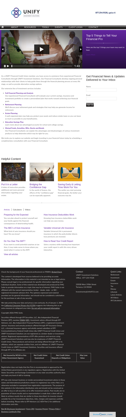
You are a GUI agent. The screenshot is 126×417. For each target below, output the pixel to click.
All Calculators (116, 300)
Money (113, 289)
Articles (7, 209)
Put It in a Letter (9, 184)
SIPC (28, 320)
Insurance (114, 283)
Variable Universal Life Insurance (59, 228)
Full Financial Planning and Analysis (19, 93)
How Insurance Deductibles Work (59, 215)
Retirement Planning (13, 104)
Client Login (75, 27)
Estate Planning (11, 113)
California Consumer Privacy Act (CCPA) (20, 305)
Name (88, 86)
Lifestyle (114, 292)
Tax (112, 286)
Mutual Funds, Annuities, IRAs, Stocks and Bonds (24, 128)
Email (88, 95)
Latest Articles (116, 295)
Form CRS (30, 409)
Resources (30, 27)
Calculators (17, 209)
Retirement (115, 275)
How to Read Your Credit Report (58, 241)
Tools (45, 27)
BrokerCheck (57, 272)
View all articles (11, 254)
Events (59, 27)
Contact (93, 27)
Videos (27, 209)
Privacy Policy (54, 409)
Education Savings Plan (14, 122)
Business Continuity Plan (11, 411)
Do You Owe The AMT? (14, 241)
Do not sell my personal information (45, 308)
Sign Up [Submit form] (90, 105)
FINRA (22, 320)
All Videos (114, 297)
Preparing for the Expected (16, 215)
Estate (113, 280)
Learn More (90, 55)
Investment (115, 278)
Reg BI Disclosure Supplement (13, 409)
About (14, 27)
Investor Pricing (41, 409)
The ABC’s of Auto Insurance (17, 228)
